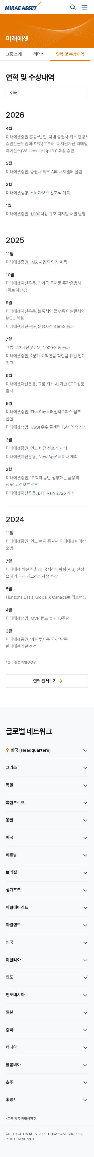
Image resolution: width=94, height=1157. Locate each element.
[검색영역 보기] (73, 7)
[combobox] (47, 93)
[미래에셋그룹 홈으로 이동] (23, 7)
